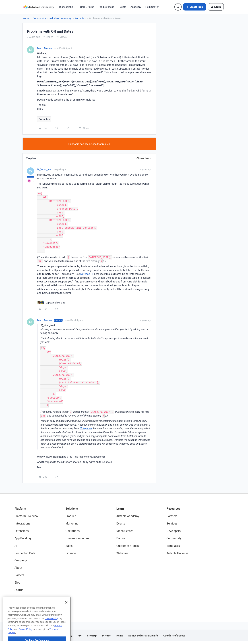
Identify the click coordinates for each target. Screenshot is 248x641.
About (18, 568)
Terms (119, 635)
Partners (171, 516)
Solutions (71, 509)
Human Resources (77, 538)
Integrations (22, 523)
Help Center (152, 7)
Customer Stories (127, 546)
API (80, 635)
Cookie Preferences (174, 635)
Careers (19, 575)
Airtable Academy (127, 516)
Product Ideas (106, 7)
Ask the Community (60, 18)
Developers (173, 531)
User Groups (87, 7)
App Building (23, 538)
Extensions (22, 531)
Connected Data (25, 553)
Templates (173, 546)
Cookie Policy (51, 627)
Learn (120, 509)
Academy (136, 7)
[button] (194, 7)
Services (171, 523)
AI (16, 546)
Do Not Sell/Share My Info (143, 635)
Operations (72, 531)
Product (70, 516)
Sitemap (92, 635)
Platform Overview (26, 516)
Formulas (80, 18)
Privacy (106, 635)
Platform (20, 509)
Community (39, 18)
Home (25, 18)
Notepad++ (86, 274)
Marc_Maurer (44, 48)
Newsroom (21, 597)
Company (21, 560)
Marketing (71, 523)
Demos (120, 538)
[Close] (66, 611)
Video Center (124, 531)
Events (122, 7)
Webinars (122, 553)
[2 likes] (51, 302)
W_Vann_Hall (44, 169)
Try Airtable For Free (27, 605)
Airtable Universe (177, 553)
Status (19, 590)
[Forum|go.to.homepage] (38, 7)
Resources (173, 509)
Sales (69, 546)
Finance (70, 553)
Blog (17, 582)
